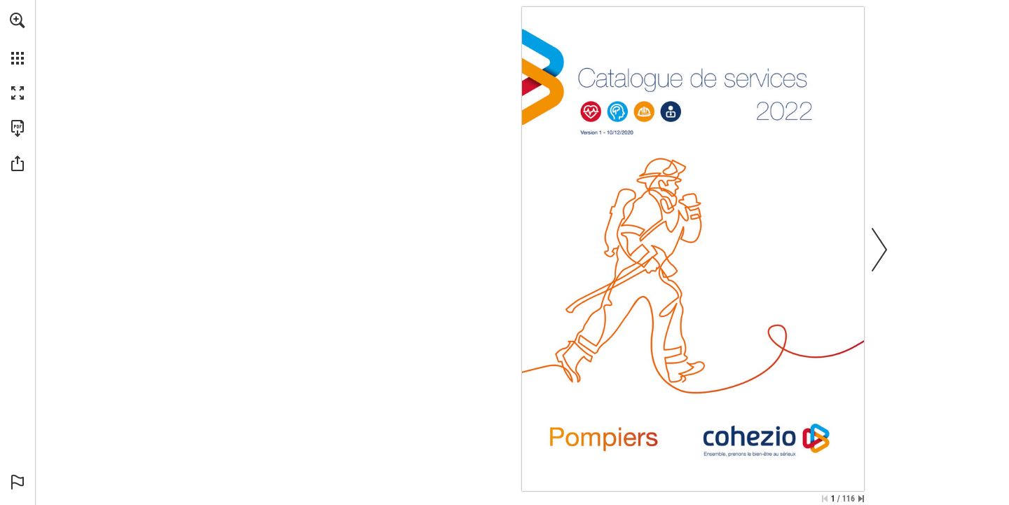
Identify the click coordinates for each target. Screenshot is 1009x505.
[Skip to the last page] (861, 498)
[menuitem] (17, 38)
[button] (17, 20)
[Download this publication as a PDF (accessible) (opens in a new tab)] (17, 128)
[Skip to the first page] (825, 498)
